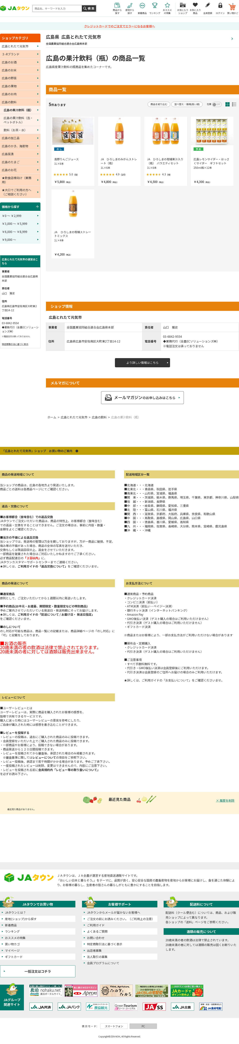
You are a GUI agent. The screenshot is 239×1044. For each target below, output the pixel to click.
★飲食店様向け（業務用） (16, 180)
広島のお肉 (9, 94)
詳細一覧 (234, 104)
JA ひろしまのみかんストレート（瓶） (119, 161)
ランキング (12, 931)
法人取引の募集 (97, 956)
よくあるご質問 (97, 931)
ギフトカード (14, 956)
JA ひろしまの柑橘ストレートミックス (72, 234)
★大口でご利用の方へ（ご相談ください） (16, 192)
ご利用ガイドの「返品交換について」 (43, 566)
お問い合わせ (96, 938)
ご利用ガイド (96, 925)
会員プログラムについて (103, 963)
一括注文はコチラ (37, 971)
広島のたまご (10, 162)
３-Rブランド (10, 54)
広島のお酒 (9, 62)
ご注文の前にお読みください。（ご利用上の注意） (121, 919)
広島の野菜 (9, 78)
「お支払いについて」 (177, 680)
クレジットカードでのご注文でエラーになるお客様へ (119, 26)
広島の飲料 (99, 417)
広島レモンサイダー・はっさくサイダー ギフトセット (211, 161)
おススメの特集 (15, 938)
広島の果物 (9, 86)
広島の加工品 (10, 138)
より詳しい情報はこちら (142, 362)
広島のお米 (9, 70)
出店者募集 (94, 950)
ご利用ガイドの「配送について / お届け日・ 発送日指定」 (56, 614)
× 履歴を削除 (225, 800)
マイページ (12, 950)
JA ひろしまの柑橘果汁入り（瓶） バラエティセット (165, 161)
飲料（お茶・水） (15, 130)
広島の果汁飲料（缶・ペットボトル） (18, 120)
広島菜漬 (8, 154)
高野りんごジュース (66, 159)
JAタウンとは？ (15, 912)
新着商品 (11, 925)
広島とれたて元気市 (74, 417)
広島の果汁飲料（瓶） (126, 417)
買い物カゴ (12, 944)
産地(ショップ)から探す (21, 919)
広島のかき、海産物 (15, 146)
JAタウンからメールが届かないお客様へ (113, 912)
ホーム (51, 417)
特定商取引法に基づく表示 (15, 344)
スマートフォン (114, 1026)
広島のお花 (9, 170)
